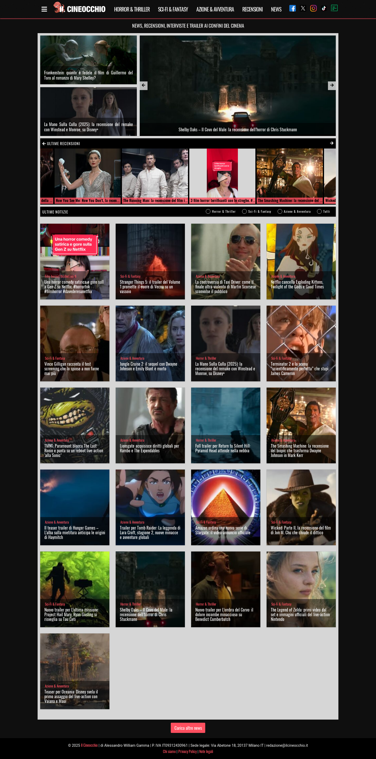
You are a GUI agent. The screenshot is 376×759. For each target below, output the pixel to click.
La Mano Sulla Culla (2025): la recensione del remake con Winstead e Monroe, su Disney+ (88, 127)
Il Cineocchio (89, 745)
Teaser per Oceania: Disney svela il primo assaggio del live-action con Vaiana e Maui (71, 696)
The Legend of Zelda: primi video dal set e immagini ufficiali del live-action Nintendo (300, 614)
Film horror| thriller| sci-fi (60, 276)
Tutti (326, 211)
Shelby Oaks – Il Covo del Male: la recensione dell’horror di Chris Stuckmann (146, 614)
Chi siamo (169, 751)
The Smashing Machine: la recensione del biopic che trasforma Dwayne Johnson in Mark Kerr (300, 450)
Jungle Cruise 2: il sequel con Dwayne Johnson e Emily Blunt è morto (148, 366)
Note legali (206, 751)
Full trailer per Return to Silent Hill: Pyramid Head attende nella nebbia (222, 448)
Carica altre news (188, 728)
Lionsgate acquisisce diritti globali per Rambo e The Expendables (149, 448)
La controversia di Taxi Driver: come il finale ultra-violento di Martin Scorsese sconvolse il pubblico (225, 286)
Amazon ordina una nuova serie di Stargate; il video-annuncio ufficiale (222, 530)
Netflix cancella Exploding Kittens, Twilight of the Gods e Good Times (297, 284)
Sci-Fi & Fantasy (173, 9)
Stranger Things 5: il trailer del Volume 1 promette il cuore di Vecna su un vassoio (150, 286)
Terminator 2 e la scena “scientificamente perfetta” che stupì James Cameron (299, 368)
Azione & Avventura (215, 9)
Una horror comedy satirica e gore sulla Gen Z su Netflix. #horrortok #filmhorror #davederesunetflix (74, 286)
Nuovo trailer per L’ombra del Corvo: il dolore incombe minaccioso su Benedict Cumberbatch (224, 614)
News (276, 9)
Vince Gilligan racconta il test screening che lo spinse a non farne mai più (71, 368)
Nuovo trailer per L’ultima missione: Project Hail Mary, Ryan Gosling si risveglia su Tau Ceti (71, 614)
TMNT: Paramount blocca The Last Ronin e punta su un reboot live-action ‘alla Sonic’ (73, 450)
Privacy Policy (187, 751)
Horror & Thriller (132, 9)
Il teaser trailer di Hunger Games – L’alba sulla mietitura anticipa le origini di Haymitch (74, 532)
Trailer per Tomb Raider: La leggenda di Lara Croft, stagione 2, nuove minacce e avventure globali (150, 532)
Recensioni (252, 9)
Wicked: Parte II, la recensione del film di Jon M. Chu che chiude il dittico (301, 530)
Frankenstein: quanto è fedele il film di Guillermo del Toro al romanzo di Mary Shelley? (88, 75)
